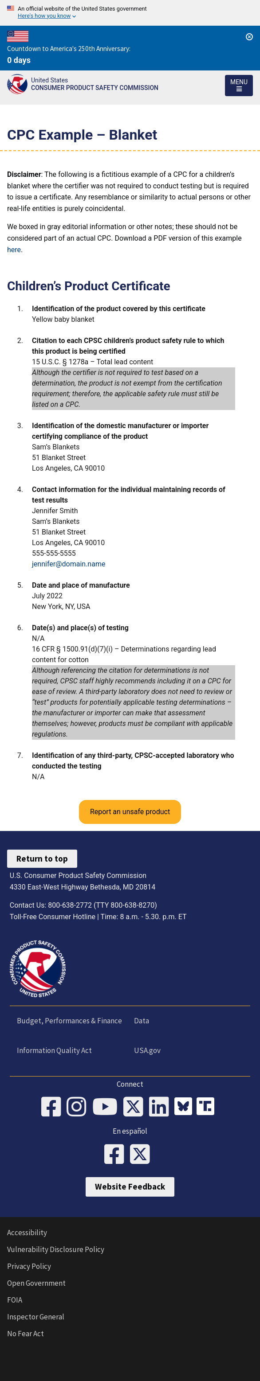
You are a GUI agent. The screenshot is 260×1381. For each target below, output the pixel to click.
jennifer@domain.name (68, 564)
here (14, 250)
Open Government (36, 1283)
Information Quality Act (54, 1050)
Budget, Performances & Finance (69, 1021)
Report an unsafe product (130, 812)
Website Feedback (130, 1186)
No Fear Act (25, 1333)
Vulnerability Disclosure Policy (55, 1249)
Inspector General (35, 1317)
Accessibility (27, 1232)
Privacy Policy (29, 1266)
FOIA (14, 1300)
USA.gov (147, 1050)
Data (141, 1021)
